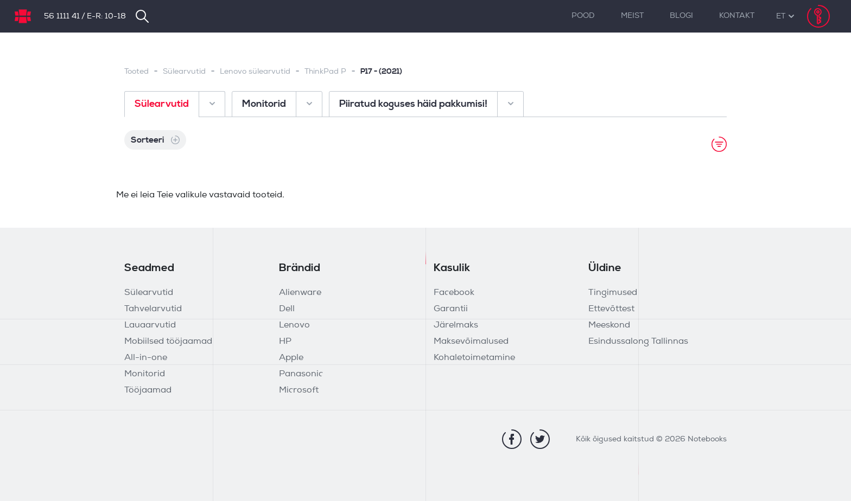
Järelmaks (456, 325)
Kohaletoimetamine (474, 358)
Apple (291, 358)
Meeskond (609, 325)
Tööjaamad (148, 390)
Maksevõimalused (471, 341)
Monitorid (144, 374)
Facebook (454, 292)
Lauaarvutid (150, 325)
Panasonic (301, 374)
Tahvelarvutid (153, 309)
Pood (583, 16)
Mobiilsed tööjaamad (168, 341)
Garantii (451, 309)
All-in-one (145, 358)
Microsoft (299, 390)
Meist (632, 16)
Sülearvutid (184, 72)
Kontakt (736, 16)
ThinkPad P (325, 72)
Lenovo (294, 325)
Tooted (136, 72)
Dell (287, 309)
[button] (781, 16)
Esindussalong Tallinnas (638, 341)
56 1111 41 (62, 16)
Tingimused (612, 292)
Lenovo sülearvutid (255, 72)
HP (285, 341)
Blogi (681, 16)
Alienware (300, 292)
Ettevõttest (611, 309)
